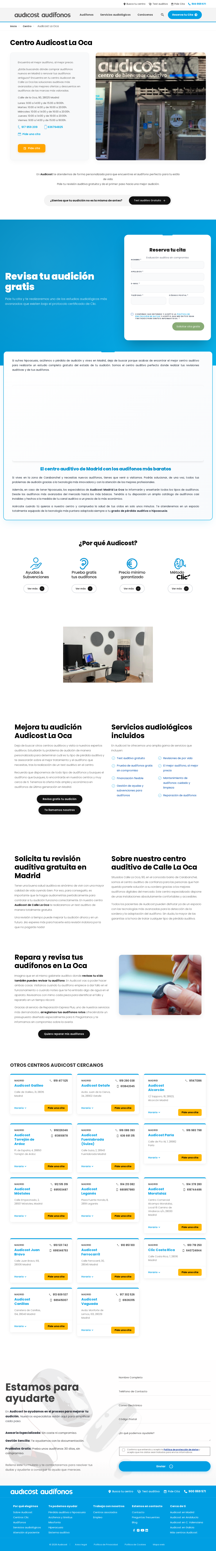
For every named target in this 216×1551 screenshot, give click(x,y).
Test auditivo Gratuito (150, 200)
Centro (27, 26)
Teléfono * (137, 295)
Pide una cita (31, 134)
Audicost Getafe (95, 1085)
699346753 (58, 1250)
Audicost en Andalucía (184, 1517)
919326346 (59, 1130)
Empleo (97, 1517)
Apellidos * (137, 272)
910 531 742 (58, 1245)
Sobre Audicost (22, 1512)
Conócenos (145, 14)
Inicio (13, 26)
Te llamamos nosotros (59, 810)
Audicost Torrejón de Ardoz (24, 1139)
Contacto (138, 1512)
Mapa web (159, 1544)
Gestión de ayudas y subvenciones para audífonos (130, 790)
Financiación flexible (130, 778)
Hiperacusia (55, 1527)
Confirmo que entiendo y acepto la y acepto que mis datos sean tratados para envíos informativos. (163, 1451)
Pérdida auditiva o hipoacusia (67, 1512)
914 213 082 (125, 1184)
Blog (134, 1522)
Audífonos (86, 14)
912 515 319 (59, 1184)
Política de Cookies (135, 1544)
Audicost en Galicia (182, 1527)
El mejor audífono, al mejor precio (180, 768)
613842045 (125, 1086)
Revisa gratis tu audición (59, 799)
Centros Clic (21, 1517)
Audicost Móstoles (22, 1191)
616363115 (126, 1300)
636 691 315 (125, 1135)
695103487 (59, 1189)
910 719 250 (192, 1245)
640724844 (192, 1250)
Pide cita (31, 148)
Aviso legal (81, 1544)
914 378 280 (192, 1184)
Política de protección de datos (181, 1449)
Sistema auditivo (59, 1532)
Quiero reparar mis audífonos (64, 1034)
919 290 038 (125, 1080)
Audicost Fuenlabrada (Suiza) (92, 1139)
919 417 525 (58, 1080)
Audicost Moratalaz (157, 1191)
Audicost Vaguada (89, 1301)
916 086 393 (125, 1130)
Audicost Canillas (22, 1301)
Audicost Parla (161, 1135)
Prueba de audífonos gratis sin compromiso (135, 768)
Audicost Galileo (28, 1085)
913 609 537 (58, 1294)
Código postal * (178, 295)
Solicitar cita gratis (188, 326)
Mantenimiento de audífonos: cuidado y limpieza (176, 783)
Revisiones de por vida (177, 758)
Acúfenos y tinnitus (60, 1517)
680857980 (125, 1189)
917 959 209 (29, 127)
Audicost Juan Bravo (27, 1252)
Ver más (36, 588)
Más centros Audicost (183, 1532)
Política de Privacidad (106, 1544)
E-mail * (135, 283)
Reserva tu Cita (184, 14)
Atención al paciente (26, 1532)
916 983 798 (192, 1130)
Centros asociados (105, 1512)
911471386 (193, 1080)
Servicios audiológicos (115, 14)
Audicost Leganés (89, 1191)
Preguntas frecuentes (146, 1517)
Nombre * (136, 260)
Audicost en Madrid (182, 1512)
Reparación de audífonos (179, 795)
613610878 (59, 1135)
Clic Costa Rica (161, 1250)
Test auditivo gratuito (131, 758)
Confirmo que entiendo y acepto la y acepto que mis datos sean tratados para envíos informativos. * (164, 316)
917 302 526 (125, 1294)
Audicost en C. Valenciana (186, 1522)
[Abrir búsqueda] (162, 14)
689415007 (59, 1300)
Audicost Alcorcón (156, 1087)
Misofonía (54, 1522)
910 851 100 (126, 1245)
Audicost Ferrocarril (90, 1252)
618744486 (192, 1189)
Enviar (161, 1466)
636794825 (55, 127)
